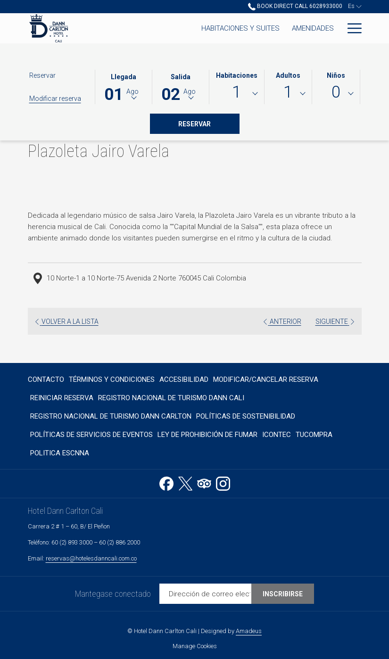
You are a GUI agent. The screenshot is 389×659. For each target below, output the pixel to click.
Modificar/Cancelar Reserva (265, 379)
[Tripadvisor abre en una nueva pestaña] (204, 482)
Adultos (288, 75)
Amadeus (249, 630)
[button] (123, 86)
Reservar (209, 123)
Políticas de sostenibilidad (245, 416)
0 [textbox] (335, 92)
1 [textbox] (236, 92)
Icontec (276, 434)
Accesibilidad (183, 379)
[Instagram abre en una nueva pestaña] (223, 482)
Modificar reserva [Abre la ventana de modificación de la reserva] (55, 98)
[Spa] (327, 28)
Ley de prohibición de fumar (207, 434)
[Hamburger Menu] (351, 28)
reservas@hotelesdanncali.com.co (91, 558)
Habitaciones (236, 75)
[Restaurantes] (283, 28)
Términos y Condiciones (112, 379)
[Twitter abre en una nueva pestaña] (185, 482)
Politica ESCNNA (59, 453)
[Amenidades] (224, 28)
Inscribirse (283, 594)
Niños (336, 75)
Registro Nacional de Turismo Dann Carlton (110, 416)
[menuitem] (47, 379)
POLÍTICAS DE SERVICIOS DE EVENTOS (91, 434)
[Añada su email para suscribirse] (205, 594)
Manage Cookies (195, 646)
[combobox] (236, 94)
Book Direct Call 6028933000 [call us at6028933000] (295, 6)
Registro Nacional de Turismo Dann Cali (171, 398)
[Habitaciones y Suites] (152, 28)
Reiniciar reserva (61, 398)
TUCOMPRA (314, 434)
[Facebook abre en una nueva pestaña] (166, 482)
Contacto (46, 379)
